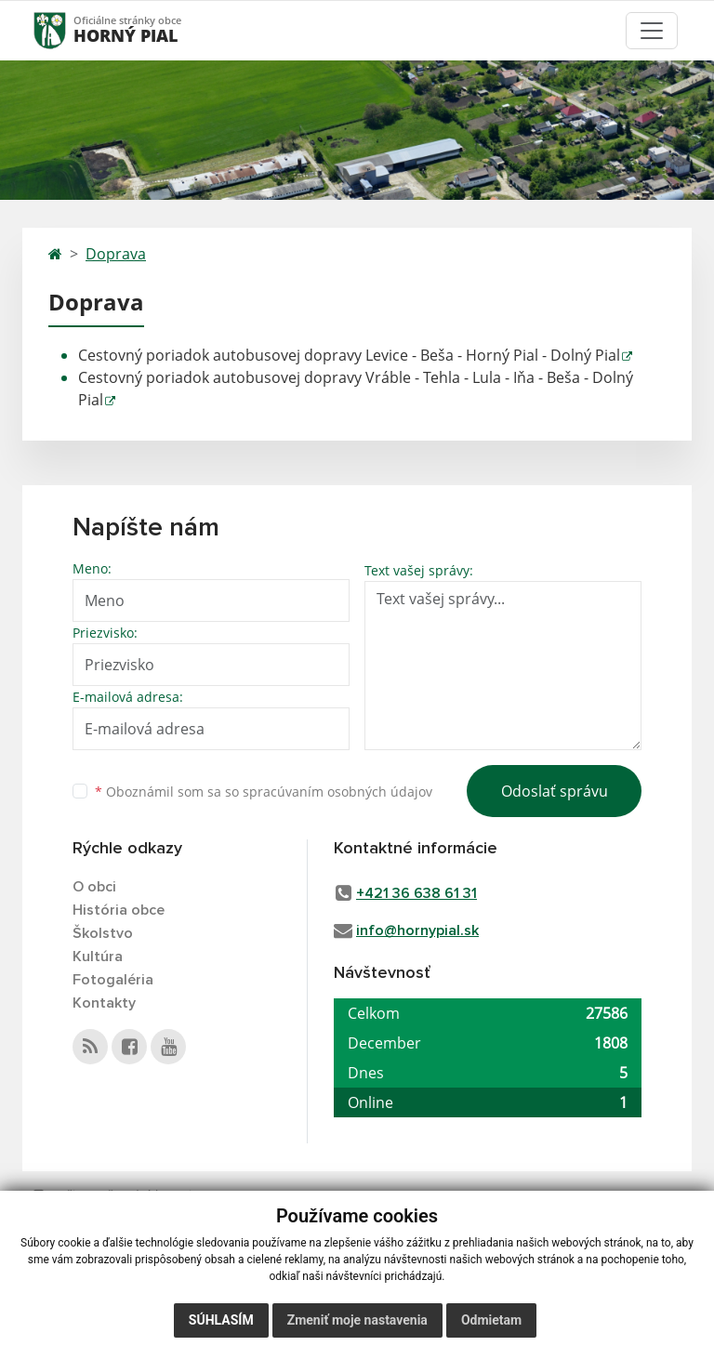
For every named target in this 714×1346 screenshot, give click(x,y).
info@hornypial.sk (417, 930)
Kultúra (98, 956)
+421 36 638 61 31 (416, 893)
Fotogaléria (113, 979)
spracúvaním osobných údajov (337, 791)
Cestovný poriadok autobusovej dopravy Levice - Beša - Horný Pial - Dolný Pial (349, 355)
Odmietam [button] (491, 1320)
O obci (94, 886)
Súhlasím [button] (221, 1320)
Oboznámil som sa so (263, 791)
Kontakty (104, 1003)
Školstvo (103, 933)
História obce (119, 910)
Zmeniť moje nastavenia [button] (357, 1320)
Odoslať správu (554, 791)
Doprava (116, 254)
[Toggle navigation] (652, 30)
